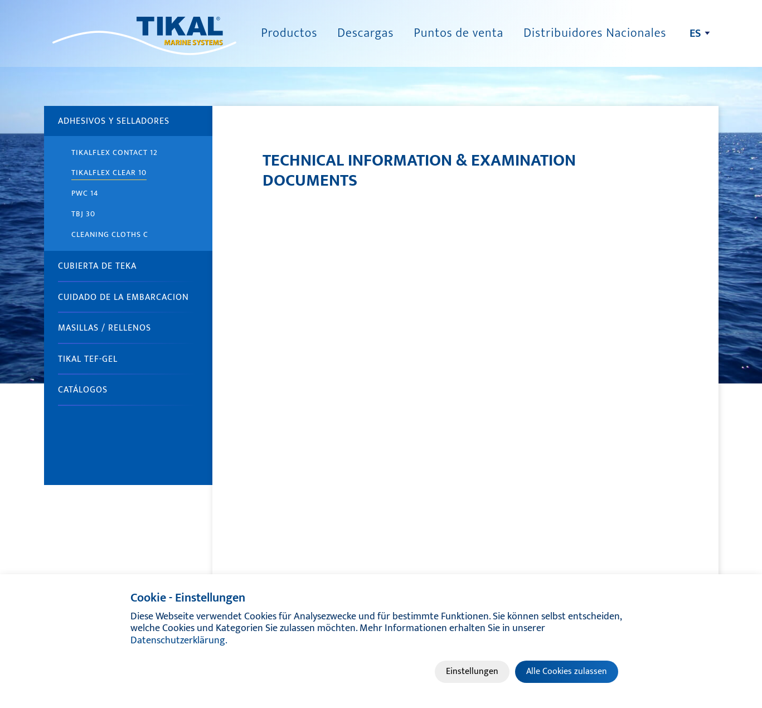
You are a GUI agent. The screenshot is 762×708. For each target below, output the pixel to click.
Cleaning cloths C (109, 234)
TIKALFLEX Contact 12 (114, 152)
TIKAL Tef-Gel (88, 359)
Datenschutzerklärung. (178, 640)
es (695, 33)
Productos (289, 33)
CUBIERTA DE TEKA (97, 266)
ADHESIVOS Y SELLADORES (113, 121)
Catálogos (83, 389)
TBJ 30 (83, 213)
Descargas (365, 33)
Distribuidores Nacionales (594, 33)
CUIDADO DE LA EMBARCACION (123, 297)
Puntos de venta (458, 33)
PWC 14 (85, 193)
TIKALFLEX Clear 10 (109, 172)
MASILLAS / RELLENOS (104, 328)
